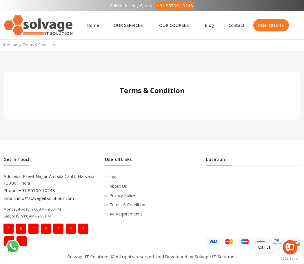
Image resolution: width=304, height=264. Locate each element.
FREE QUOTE (271, 25)
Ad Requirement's (126, 214)
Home (93, 25)
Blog (209, 25)
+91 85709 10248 (175, 5)
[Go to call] (290, 247)
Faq (113, 177)
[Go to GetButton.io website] (290, 258)
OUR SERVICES (129, 25)
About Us (118, 186)
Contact (236, 25)
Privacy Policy (122, 195)
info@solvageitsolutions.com (45, 198)
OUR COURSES (174, 25)
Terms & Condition (127, 204)
